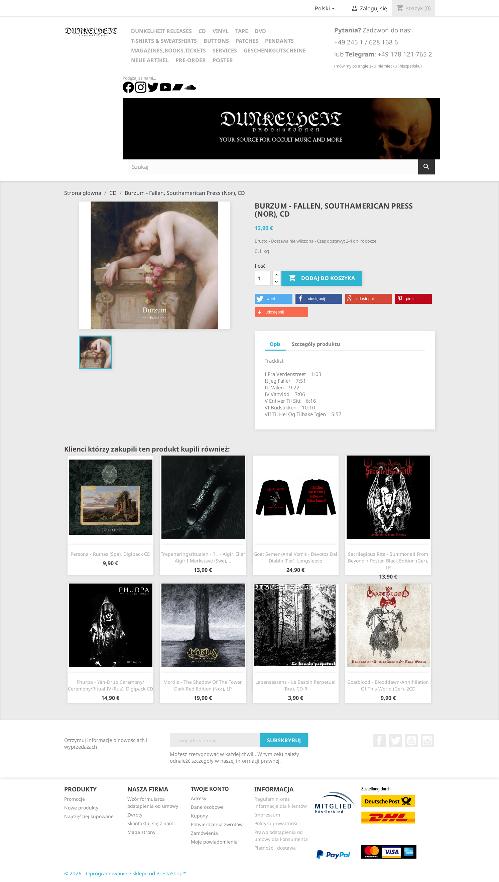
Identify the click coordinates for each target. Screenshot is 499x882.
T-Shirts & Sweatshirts (164, 40)
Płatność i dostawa (275, 848)
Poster (223, 60)
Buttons (216, 40)
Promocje (74, 799)
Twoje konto (210, 788)
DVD (260, 31)
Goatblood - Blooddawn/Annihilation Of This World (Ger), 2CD (388, 685)
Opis (275, 344)
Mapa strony (141, 832)
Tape (241, 31)
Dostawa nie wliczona (293, 241)
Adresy (198, 798)
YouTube (411, 740)
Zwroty (134, 814)
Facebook (379, 740)
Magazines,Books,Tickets (168, 50)
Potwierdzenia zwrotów (217, 824)
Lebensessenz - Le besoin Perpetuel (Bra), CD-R (295, 685)
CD (202, 31)
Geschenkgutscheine (275, 50)
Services (225, 50)
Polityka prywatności (277, 823)
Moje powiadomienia (214, 842)
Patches (247, 40)
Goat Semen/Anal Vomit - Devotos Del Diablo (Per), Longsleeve (295, 557)
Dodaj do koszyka (321, 278)
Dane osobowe (207, 807)
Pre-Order (190, 60)
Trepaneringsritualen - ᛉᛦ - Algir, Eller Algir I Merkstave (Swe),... (203, 557)
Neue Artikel (150, 60)
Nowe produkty (81, 807)
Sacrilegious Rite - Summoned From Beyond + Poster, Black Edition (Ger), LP (388, 561)
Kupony (199, 815)
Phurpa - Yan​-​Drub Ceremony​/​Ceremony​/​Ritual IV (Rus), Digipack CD (110, 685)
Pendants (279, 40)
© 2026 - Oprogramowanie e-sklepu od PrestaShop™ (125, 873)
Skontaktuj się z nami (151, 823)
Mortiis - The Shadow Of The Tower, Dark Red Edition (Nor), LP (203, 685)
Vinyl (221, 31)
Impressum (267, 814)
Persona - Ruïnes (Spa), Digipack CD (110, 554)
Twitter (395, 740)
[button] (273, 299)
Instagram (427, 740)
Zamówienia (204, 833)
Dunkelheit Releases (161, 31)
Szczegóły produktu (316, 344)
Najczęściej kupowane (89, 816)
